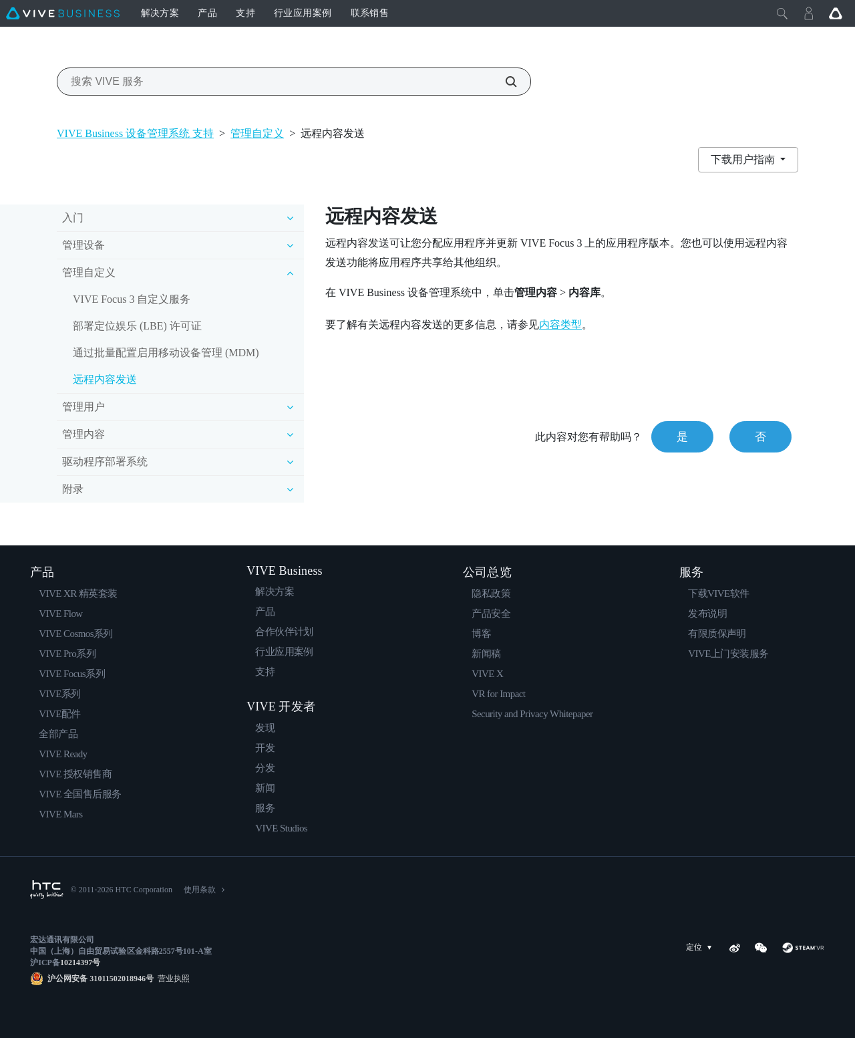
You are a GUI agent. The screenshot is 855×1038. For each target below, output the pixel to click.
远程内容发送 (105, 379)
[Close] (782, 13)
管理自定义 (257, 133)
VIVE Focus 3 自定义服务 (131, 299)
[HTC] (46, 889)
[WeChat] (761, 947)
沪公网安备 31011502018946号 (100, 978)
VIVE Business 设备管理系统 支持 (135, 133)
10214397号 (80, 962)
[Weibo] (734, 947)
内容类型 (560, 324)
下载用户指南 (744, 159)
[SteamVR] (803, 947)
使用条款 (200, 889)
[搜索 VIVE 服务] (503, 81)
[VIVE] (63, 13)
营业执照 (172, 978)
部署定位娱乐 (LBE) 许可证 (137, 326)
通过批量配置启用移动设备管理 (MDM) (166, 352)
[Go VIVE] (835, 13)
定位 (701, 947)
